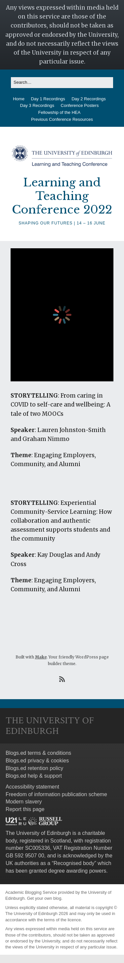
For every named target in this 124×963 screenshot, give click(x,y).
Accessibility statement (32, 787)
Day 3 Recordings (37, 105)
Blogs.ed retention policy (34, 768)
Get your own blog (44, 898)
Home (18, 98)
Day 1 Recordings (48, 98)
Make (41, 656)
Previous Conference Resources (62, 119)
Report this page (25, 809)
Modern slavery (24, 801)
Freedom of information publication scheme (56, 794)
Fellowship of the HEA (59, 112)
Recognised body (74, 863)
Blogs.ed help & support (34, 776)
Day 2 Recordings (88, 98)
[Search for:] (62, 82)
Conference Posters (80, 105)
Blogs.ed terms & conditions (38, 753)
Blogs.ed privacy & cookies (37, 760)
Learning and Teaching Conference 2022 (62, 196)
